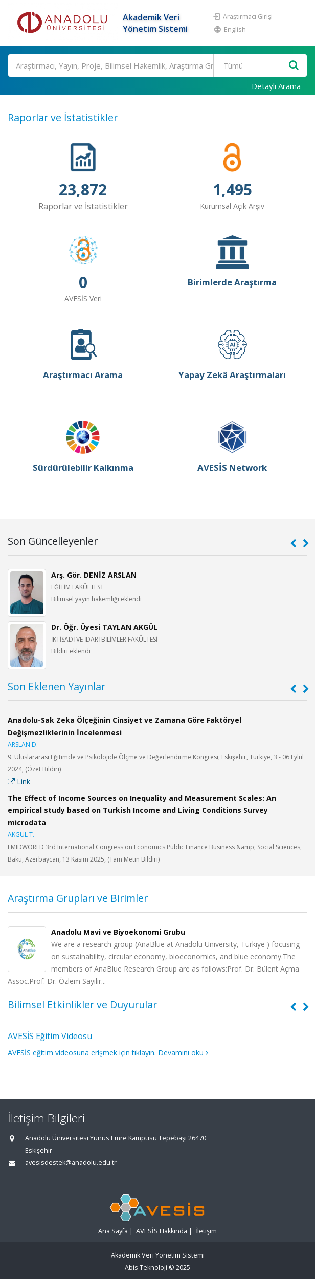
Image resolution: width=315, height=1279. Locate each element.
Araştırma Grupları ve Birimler (78, 898)
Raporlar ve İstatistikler (63, 117)
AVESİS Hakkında (161, 1231)
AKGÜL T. (21, 834)
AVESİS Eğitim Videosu (50, 1036)
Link (19, 781)
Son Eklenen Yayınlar (56, 686)
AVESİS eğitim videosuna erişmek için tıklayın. (82, 1052)
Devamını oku (183, 1052)
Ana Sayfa (113, 1231)
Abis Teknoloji (146, 1267)
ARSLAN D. (23, 744)
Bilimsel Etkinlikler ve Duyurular (82, 1004)
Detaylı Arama (276, 86)
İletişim (206, 1231)
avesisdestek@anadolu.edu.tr (71, 1162)
